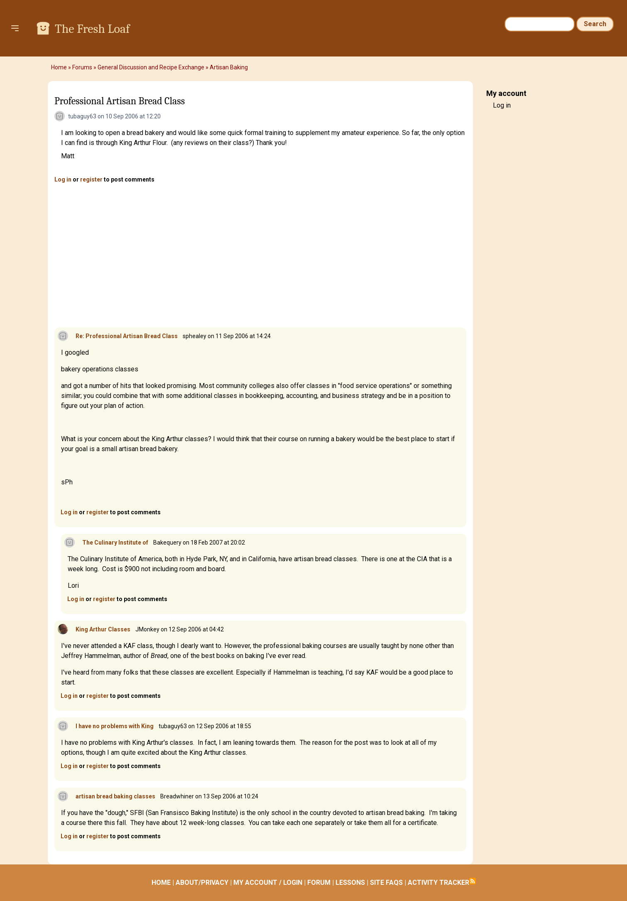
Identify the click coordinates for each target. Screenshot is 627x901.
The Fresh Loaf (92, 29)
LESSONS (350, 882)
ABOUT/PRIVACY (202, 882)
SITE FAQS (386, 882)
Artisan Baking (229, 67)
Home (59, 67)
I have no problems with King (115, 726)
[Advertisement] (260, 256)
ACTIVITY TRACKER (438, 882)
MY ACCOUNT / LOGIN (267, 882)
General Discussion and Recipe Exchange (151, 67)
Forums (82, 67)
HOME (161, 882)
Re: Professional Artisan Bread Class (127, 336)
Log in (62, 179)
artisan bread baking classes (115, 796)
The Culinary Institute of (115, 542)
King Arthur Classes (103, 629)
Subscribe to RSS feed (472, 881)
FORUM (319, 882)
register (91, 179)
